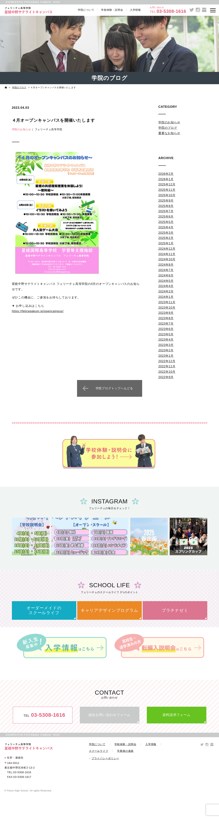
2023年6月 (166, 329)
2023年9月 (166, 312)
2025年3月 (166, 232)
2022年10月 (166, 371)
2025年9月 (166, 200)
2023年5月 (166, 334)
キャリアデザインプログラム (109, 610)
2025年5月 (166, 222)
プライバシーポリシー (105, 758)
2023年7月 (166, 323)
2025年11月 (166, 189)
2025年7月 (166, 211)
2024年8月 (166, 264)
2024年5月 (166, 280)
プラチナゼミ (175, 610)
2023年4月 (166, 339)
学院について (86, 9)
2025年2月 (166, 238)
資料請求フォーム (176, 715)
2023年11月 (166, 302)
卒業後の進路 (125, 750)
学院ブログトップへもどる (114, 388)
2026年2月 (166, 173)
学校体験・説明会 (112, 9)
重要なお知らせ (169, 133)
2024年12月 (166, 248)
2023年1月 (166, 355)
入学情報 (135, 9)
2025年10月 (166, 195)
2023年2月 (166, 350)
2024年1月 (166, 296)
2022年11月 (166, 366)
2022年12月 (166, 361)
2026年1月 (166, 179)
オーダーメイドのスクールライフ (44, 610)
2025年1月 (166, 243)
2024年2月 (166, 291)
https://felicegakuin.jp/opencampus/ (38, 311)
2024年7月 (166, 270)
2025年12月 (166, 184)
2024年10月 (166, 259)
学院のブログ (167, 127)
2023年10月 (166, 307)
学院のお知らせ (21, 129)
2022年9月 (166, 377)
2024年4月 (166, 286)
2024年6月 (166, 275)
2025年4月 (166, 227)
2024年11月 (166, 254)
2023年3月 (166, 345)
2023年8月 (166, 318)
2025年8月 (166, 206)
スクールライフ (98, 750)
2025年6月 (166, 216)
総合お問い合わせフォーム (110, 715)
